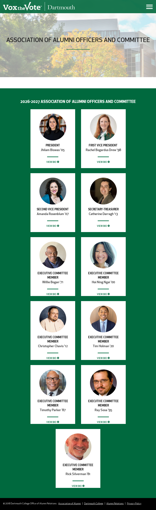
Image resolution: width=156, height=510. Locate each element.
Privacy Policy (134, 503)
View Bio (51, 161)
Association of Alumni (69, 503)
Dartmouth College (93, 503)
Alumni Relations (115, 503)
